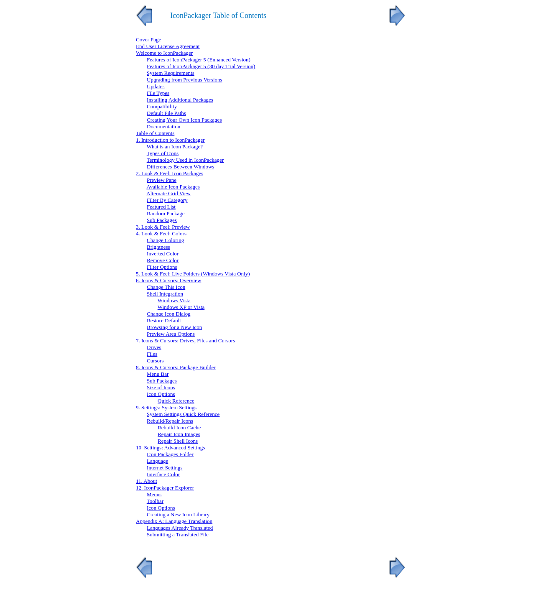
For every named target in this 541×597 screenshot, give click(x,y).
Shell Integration (165, 294)
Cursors (155, 360)
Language (157, 461)
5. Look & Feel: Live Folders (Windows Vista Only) (193, 273)
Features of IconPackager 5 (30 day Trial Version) (201, 66)
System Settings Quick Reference (183, 414)
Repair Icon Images (179, 434)
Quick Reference (176, 401)
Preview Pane (161, 180)
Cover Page (148, 39)
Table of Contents (155, 133)
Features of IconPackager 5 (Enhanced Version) (198, 59)
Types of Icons (163, 153)
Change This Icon (166, 287)
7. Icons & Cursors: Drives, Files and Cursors (185, 340)
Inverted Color (163, 253)
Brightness (158, 247)
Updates (156, 86)
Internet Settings (165, 467)
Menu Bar (157, 374)
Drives (154, 347)
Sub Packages (162, 220)
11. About (146, 481)
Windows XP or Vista (181, 307)
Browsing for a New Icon (174, 327)
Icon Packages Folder (170, 454)
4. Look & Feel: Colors (161, 233)
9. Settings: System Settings (166, 407)
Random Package (166, 213)
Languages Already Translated (180, 528)
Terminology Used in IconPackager (185, 160)
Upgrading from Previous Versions (184, 80)
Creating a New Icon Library (178, 514)
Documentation (163, 126)
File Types (158, 93)
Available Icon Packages (173, 187)
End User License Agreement (168, 46)
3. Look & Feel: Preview (163, 227)
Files (152, 354)
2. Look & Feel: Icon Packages (169, 173)
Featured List (161, 207)
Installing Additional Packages (180, 100)
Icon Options (161, 394)
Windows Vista (174, 300)
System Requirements (170, 73)
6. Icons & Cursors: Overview (168, 280)
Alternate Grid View (168, 193)
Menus (154, 494)
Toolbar (155, 501)
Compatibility (162, 106)
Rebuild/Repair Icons (170, 421)
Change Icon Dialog (169, 314)
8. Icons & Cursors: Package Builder (176, 367)
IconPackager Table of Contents (218, 15)
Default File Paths (166, 113)
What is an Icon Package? (175, 146)
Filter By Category (167, 200)
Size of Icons (161, 387)
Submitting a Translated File (178, 534)
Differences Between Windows (180, 166)
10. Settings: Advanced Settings (170, 447)
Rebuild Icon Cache (179, 427)
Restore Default (164, 320)
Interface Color (163, 474)
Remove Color (163, 260)
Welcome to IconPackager (164, 53)
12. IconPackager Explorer (165, 488)
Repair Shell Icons (178, 441)
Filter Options (162, 267)
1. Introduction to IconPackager (170, 140)
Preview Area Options (171, 334)
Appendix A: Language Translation (174, 521)
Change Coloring (165, 240)
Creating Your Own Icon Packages (184, 120)
